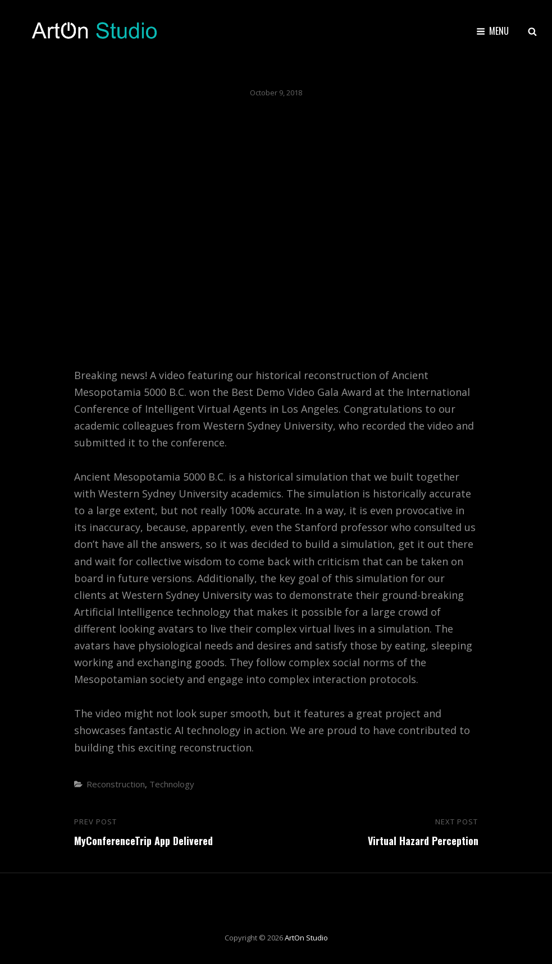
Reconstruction (115, 784)
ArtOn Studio (306, 938)
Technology (171, 784)
